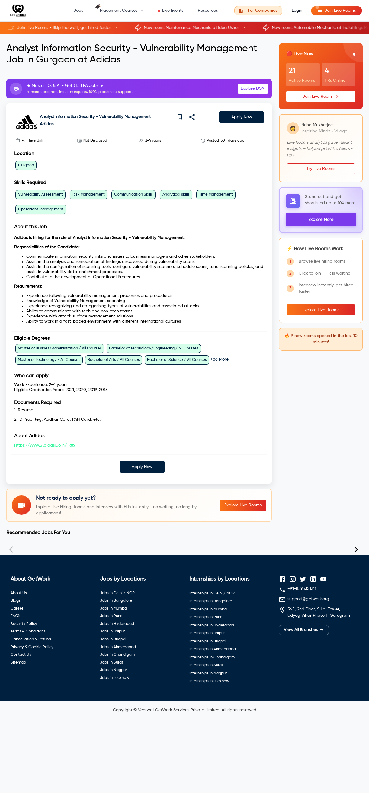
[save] (180, 117)
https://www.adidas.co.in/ (40, 445)
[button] (184, 28)
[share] (192, 117)
